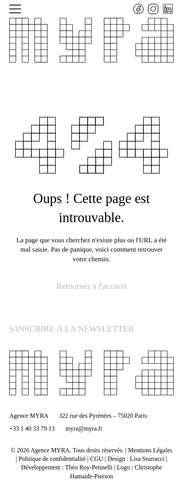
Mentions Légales (150, 450)
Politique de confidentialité (52, 458)
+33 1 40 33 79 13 (32, 428)
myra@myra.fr (84, 428)
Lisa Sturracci (147, 458)
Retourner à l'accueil (91, 286)
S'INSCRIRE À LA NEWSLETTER (71, 329)
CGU (96, 458)
